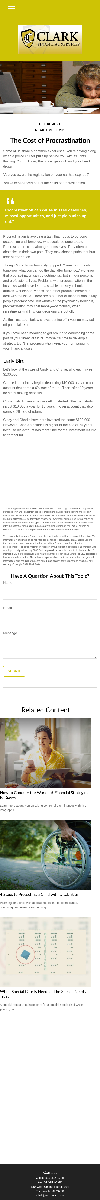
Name (7, 583)
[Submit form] (14, 671)
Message (10, 633)
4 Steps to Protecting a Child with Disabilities (39, 894)
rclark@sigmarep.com (49, 1195)
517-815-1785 (54, 1178)
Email (7, 608)
